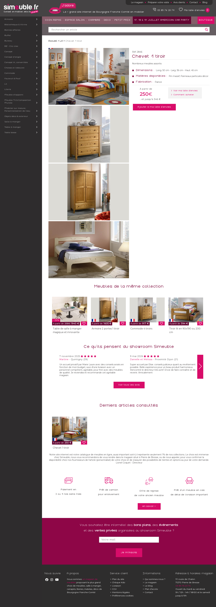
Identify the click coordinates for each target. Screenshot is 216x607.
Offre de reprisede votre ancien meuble (149, 493)
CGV (113, 589)
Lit (5, 84)
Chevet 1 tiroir (61, 447)
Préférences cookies (121, 595)
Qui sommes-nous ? (154, 579)
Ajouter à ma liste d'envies (154, 107)
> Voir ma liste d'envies (185, 90)
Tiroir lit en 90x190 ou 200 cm (184, 330)
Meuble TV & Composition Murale (17, 101)
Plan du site (117, 579)
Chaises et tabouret (14, 68)
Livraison (115, 586)
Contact (193, 2)
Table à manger (12, 127)
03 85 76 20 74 (183, 586)
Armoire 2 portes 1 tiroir (105, 328)
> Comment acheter (183, 95)
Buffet (7, 35)
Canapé (8, 51)
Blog (204, 2)
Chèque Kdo (117, 582)
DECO (107, 31)
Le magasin (137, 2)
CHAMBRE (94, 31)
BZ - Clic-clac (11, 46)
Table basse (10, 132)
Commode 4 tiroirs (141, 328)
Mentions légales (120, 592)
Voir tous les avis (129, 385)
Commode (9, 73)
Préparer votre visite (158, 2)
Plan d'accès (150, 589)
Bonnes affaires (12, 30)
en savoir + (149, 506)
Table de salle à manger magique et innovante (67, 330)
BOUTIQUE (206, 31)
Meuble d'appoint (13, 95)
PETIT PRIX (123, 31)
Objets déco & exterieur (16, 116)
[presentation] (200, 367)
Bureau (8, 41)
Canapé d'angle (12, 57)
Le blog (148, 586)
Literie (7, 89)
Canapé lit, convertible (16, 62)
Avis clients (179, 2)
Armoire (8, 19)
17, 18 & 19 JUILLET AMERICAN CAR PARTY (162, 31)
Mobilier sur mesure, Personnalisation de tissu (17, 109)
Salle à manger (12, 122)
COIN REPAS (53, 31)
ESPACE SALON (75, 31)
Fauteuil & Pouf (12, 78)
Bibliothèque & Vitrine (15, 24)
